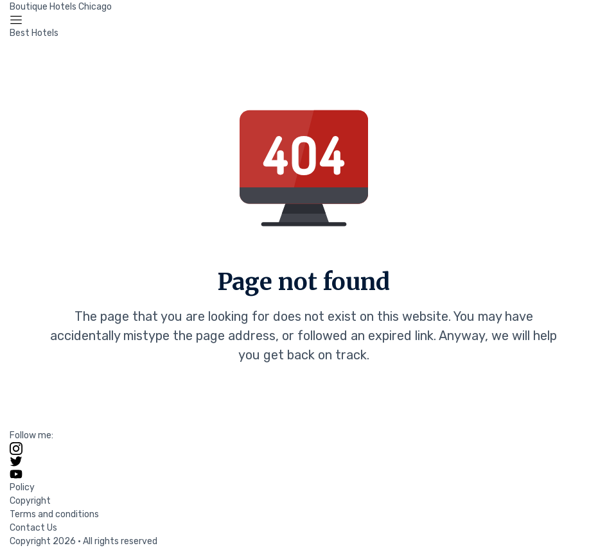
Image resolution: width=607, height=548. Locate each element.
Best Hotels (34, 33)
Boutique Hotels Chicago (61, 6)
